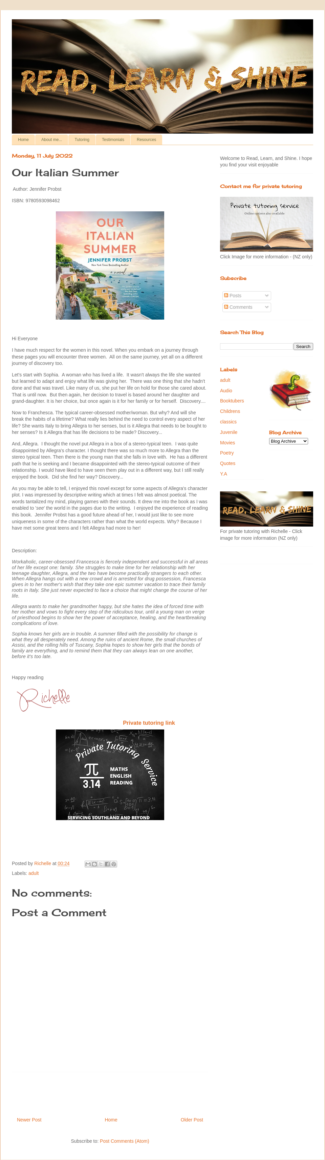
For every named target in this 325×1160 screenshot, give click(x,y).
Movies (227, 442)
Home (23, 139)
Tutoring (81, 139)
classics (228, 421)
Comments (238, 307)
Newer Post (29, 1119)
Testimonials (113, 139)
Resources (146, 139)
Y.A (223, 474)
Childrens (230, 411)
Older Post (192, 1119)
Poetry (227, 453)
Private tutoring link (149, 723)
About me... (51, 139)
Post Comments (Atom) (124, 1141)
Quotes (227, 463)
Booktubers (232, 400)
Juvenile (228, 432)
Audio (226, 390)
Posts (232, 295)
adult (33, 873)
